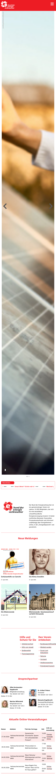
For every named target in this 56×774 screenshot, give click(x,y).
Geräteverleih (26, 265)
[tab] (28, 577)
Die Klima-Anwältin (36, 191)
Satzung (43, 270)
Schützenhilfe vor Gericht (11, 191)
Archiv (28, 688)
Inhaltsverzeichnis (46, 277)
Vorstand (43, 274)
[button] (5, 44)
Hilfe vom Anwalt (27, 262)
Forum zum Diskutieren (44, 266)
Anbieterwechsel (27, 258)
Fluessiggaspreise (28, 268)
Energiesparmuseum (47, 280)
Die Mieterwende (7, 226)
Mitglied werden (45, 262)
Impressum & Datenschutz (8, 769)
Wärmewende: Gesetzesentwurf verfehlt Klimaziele (41, 227)
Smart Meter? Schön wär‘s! (38, 101)
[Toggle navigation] (52, 4)
